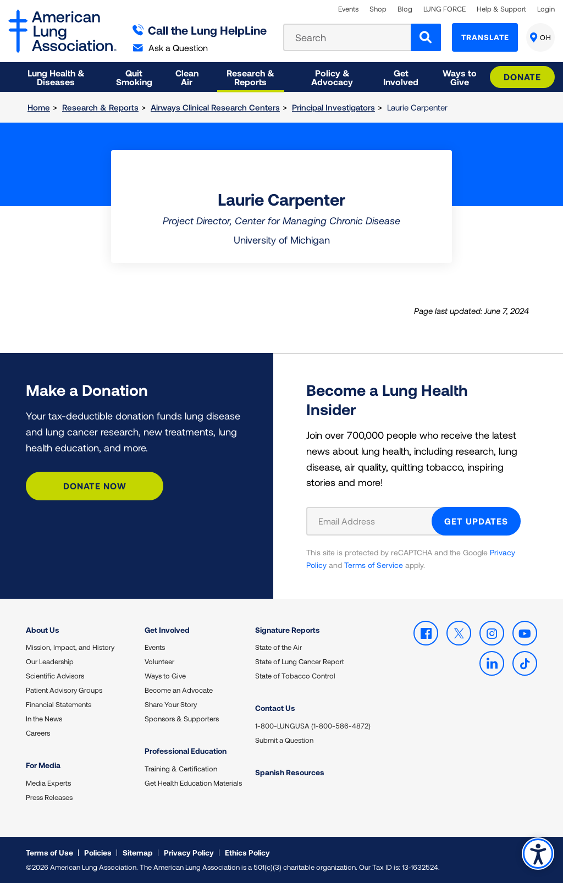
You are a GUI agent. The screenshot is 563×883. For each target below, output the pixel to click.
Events (348, 9)
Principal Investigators (333, 107)
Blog (405, 9)
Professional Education (186, 750)
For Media (43, 765)
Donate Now (94, 486)
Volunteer (159, 661)
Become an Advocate (179, 690)
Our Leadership (50, 661)
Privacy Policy (189, 852)
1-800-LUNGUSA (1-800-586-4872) (313, 725)
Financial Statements (58, 704)
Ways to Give (165, 675)
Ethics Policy (247, 852)
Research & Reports (100, 107)
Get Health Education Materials (193, 783)
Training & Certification (181, 768)
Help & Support (501, 9)
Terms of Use (49, 852)
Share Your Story (171, 704)
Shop (378, 9)
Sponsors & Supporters (182, 718)
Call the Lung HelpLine (200, 30)
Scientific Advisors (55, 675)
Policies (98, 852)
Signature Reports (287, 629)
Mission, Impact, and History (70, 647)
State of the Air (278, 647)
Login (546, 9)
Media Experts (48, 783)
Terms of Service (373, 565)
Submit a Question (284, 740)
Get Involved (167, 629)
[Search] (426, 37)
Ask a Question (170, 47)
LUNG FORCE (444, 9)
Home (38, 107)
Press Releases (49, 797)
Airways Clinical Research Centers (215, 107)
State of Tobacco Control (295, 675)
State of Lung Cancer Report (299, 661)
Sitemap (138, 852)
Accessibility (538, 853)
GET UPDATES (476, 521)
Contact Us (275, 708)
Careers (38, 733)
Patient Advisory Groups (64, 690)
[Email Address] (375, 521)
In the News (44, 718)
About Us (42, 629)
